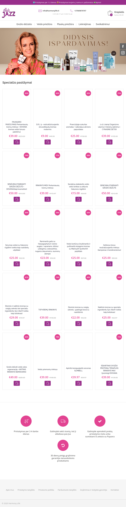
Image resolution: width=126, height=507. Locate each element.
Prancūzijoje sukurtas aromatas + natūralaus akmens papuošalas (78, 126)
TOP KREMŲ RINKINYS (47, 310)
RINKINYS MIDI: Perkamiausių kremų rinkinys (47, 186)
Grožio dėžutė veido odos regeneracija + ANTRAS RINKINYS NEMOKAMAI (17, 369)
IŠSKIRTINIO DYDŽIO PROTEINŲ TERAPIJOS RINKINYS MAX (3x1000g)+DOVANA (109, 369)
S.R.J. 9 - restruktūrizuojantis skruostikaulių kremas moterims (47, 126)
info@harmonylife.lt (51, 11)
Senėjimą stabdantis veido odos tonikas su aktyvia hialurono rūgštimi (78, 186)
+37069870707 (80, 11)
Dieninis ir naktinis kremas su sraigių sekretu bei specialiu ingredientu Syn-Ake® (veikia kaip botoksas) (16, 309)
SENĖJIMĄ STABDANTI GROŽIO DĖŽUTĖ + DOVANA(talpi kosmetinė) (16, 186)
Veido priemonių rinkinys (47, 369)
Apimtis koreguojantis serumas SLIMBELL (78, 369)
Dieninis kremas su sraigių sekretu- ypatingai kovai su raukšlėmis (78, 309)
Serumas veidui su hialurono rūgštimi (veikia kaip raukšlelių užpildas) (17, 247)
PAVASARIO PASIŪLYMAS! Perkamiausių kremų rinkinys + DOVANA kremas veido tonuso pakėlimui (17, 127)
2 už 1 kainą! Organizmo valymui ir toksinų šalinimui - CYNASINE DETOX (109, 126)
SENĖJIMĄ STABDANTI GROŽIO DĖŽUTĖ (109, 186)
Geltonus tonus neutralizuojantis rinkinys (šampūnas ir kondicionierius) (109, 247)
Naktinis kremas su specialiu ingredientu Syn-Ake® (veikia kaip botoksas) (109, 309)
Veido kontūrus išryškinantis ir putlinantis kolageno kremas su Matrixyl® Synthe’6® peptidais (78, 247)
